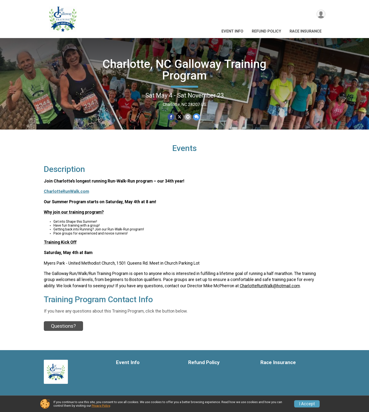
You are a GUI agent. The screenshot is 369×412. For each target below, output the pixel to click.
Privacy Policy (101, 405)
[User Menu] (321, 14)
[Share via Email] (187, 116)
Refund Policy (266, 31)
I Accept (307, 403)
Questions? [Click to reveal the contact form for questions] (63, 326)
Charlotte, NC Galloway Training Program (184, 69)
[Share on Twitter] (179, 116)
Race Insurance (306, 31)
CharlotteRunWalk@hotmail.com (270, 285)
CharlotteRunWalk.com (66, 191)
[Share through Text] (196, 116)
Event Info (232, 31)
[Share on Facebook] (171, 116)
